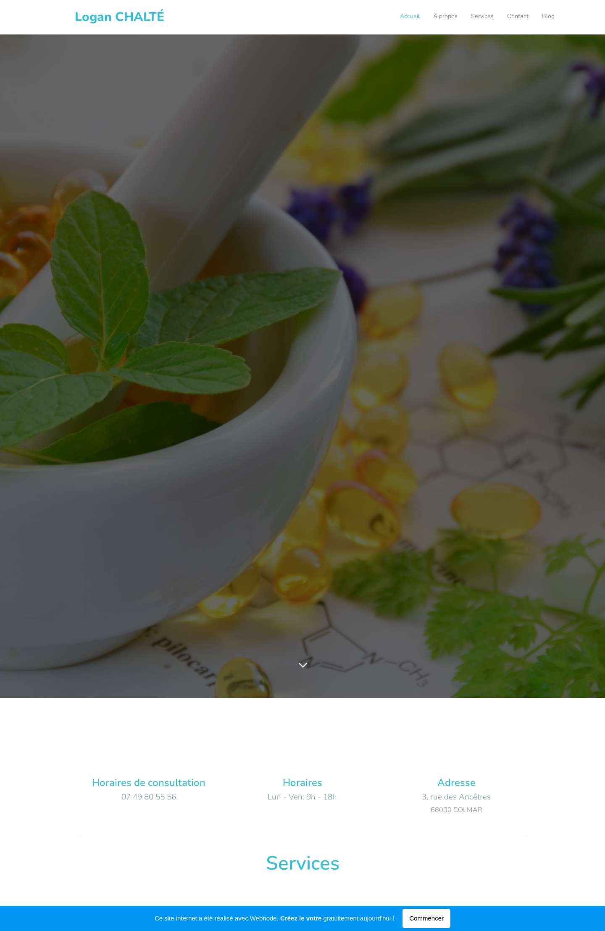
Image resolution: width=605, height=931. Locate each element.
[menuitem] (503, 17)
